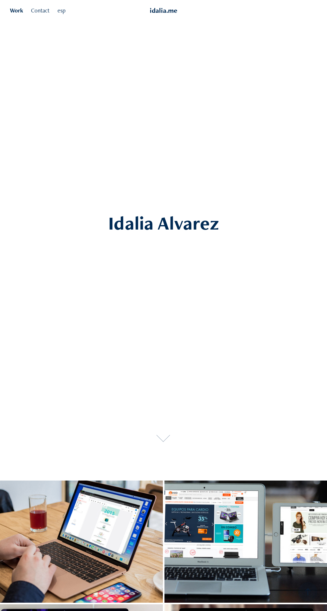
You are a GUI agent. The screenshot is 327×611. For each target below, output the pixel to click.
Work (16, 10)
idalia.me (163, 10)
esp (61, 10)
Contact (40, 10)
